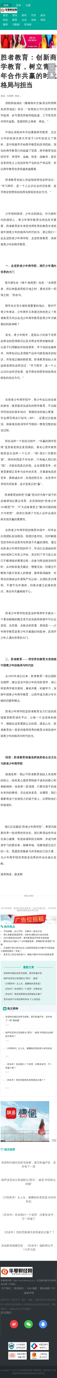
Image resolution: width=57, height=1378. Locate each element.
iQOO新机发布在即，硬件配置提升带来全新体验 (26, 938)
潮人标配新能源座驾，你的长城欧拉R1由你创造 (25, 935)
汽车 (33, 15)
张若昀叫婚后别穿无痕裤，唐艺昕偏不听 (23, 973)
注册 (28, 5)
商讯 (43, 20)
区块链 (27, 24)
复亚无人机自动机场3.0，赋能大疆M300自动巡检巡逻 (28, 954)
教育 (14, 20)
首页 (5, 15)
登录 (18, 5)
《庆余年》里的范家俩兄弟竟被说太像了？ (25, 1080)
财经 (24, 15)
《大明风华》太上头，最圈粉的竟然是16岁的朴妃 (28, 1048)
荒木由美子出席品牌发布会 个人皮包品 (22, 999)
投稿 (6, 5)
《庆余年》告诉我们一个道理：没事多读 (23, 989)
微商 (5, 24)
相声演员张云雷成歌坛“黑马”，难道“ (21, 978)
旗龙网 (18, 874)
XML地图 (32, 1288)
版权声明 (29, 1293)
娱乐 (43, 15)
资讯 (14, 15)
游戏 (33, 20)
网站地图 (45, 1288)
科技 (5, 20)
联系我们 (19, 1288)
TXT (53, 1288)
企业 (24, 20)
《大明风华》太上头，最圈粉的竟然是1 (22, 983)
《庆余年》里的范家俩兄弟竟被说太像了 (23, 994)
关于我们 (6, 1288)
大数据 (16, 24)
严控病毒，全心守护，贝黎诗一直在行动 (22, 931)
